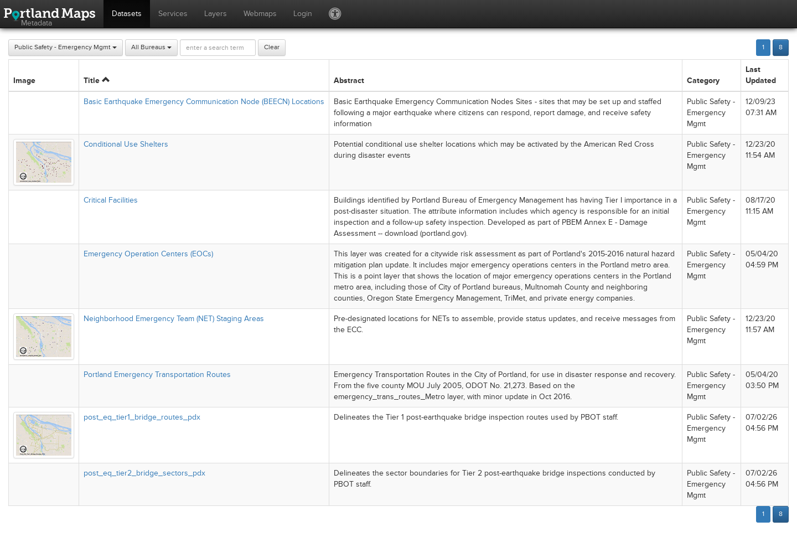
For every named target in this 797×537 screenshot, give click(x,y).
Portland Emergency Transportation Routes (157, 374)
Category (703, 80)
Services (173, 13)
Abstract (349, 80)
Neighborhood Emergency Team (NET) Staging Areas (174, 318)
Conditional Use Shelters (126, 144)
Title (97, 80)
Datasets (127, 13)
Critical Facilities (111, 200)
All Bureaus (151, 47)
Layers (215, 13)
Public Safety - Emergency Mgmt (65, 47)
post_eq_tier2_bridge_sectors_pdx (144, 473)
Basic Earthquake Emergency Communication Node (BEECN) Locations (204, 101)
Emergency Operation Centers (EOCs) (148, 254)
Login (302, 13)
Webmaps (260, 13)
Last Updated (761, 75)
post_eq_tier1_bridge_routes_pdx (142, 417)
